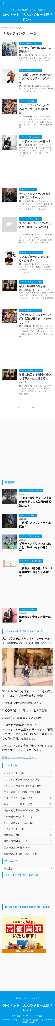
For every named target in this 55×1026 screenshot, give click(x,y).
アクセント (40, 326)
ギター (43, 292)
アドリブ (37, 386)
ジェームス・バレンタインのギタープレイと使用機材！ (35, 109)
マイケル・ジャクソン (38, 242)
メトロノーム (31, 209)
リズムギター (44, 209)
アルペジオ (47, 386)
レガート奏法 (40, 298)
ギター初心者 (29, 58)
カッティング (43, 150)
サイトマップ (33, 998)
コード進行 (32, 88)
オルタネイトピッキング (34, 148)
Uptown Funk (40, 86)
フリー (27, 60)
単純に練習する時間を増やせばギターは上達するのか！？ (35, 378)
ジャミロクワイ (28, 269)
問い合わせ (20, 998)
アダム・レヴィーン (42, 117)
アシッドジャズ (41, 264)
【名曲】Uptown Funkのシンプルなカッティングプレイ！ (35, 78)
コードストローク (37, 153)
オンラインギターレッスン (30, 119)
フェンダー (30, 125)
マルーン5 (40, 125)
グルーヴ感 (34, 267)
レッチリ (45, 60)
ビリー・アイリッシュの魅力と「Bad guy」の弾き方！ (35, 547)
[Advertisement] (27, 173)
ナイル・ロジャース (40, 206)
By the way (39, 55)
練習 (26, 394)
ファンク (42, 88)
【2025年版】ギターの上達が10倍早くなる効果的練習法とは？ (35, 502)
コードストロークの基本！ (35, 141)
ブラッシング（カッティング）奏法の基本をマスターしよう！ (35, 318)
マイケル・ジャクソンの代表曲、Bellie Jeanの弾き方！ (35, 227)
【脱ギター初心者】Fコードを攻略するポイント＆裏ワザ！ (35, 572)
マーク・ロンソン (37, 91)
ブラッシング (42, 334)
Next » (35, 407)
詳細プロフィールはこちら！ (19, 757)
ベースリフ (35, 60)
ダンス (25, 242)
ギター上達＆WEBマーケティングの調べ (27, 1016)
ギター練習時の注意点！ (33, 286)
